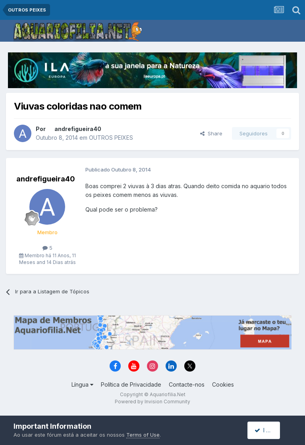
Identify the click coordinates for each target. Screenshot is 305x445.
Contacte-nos (187, 384)
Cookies (223, 384)
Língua (82, 384)
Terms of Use (143, 435)
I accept (268, 430)
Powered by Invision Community (152, 402)
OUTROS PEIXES (111, 137)
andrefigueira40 (77, 128)
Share (211, 133)
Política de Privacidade (131, 384)
